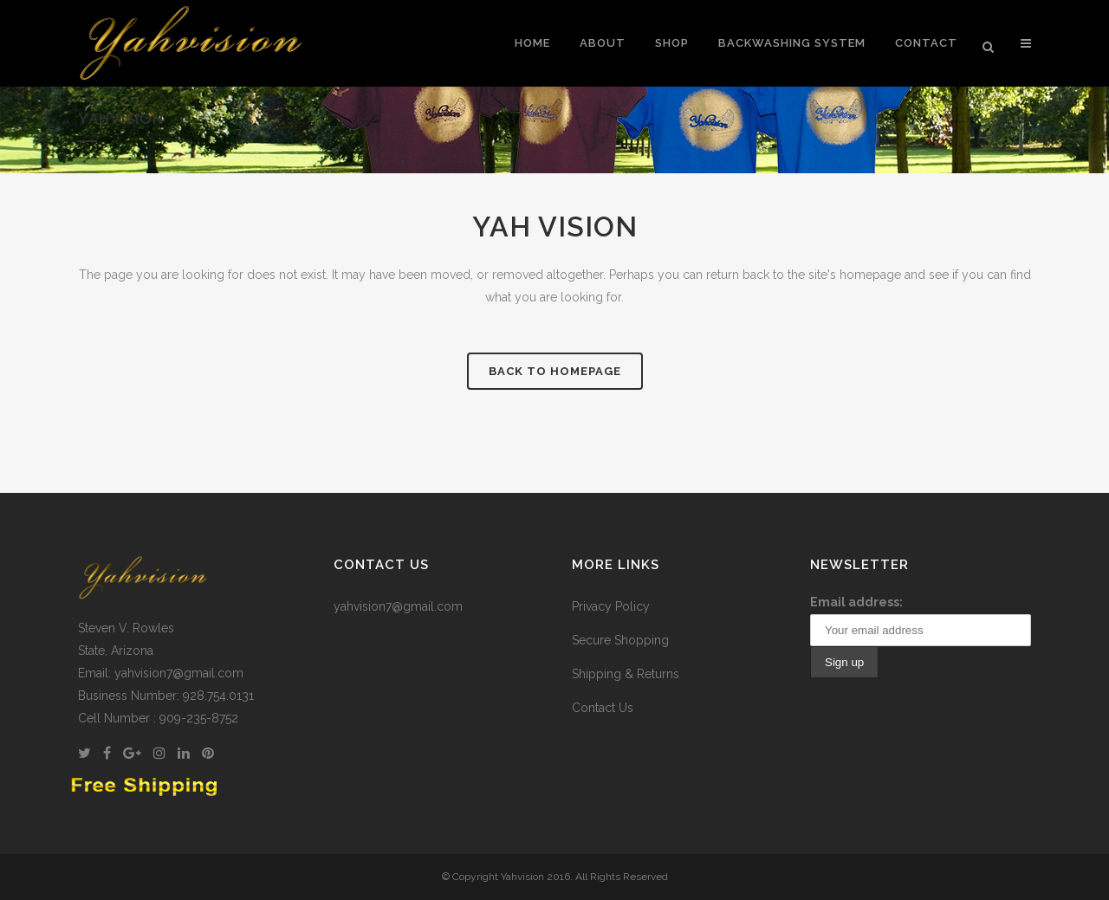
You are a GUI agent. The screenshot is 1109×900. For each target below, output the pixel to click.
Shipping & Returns (625, 674)
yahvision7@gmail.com (398, 606)
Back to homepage (555, 371)
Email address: (856, 602)
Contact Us (602, 708)
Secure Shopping (620, 640)
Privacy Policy (611, 606)
